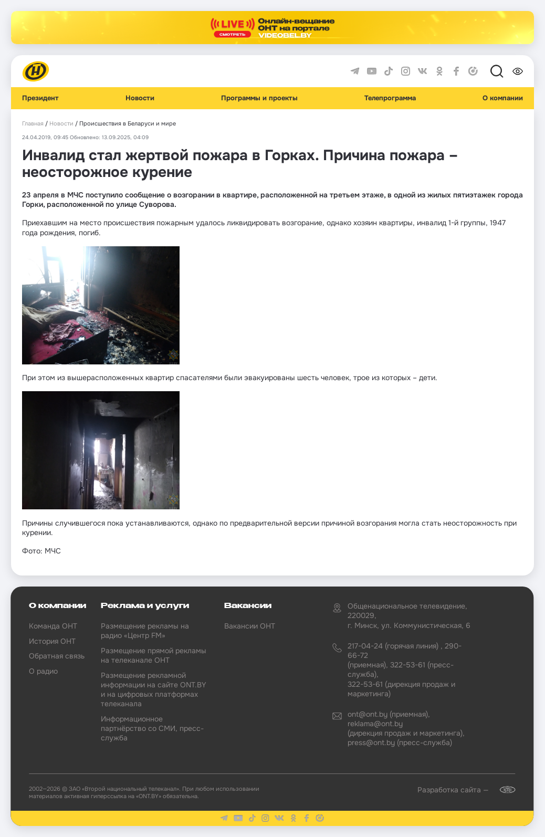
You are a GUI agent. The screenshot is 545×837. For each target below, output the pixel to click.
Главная (33, 123)
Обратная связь (57, 656)
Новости (139, 98)
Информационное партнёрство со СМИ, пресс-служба (152, 728)
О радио (43, 671)
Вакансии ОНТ (249, 626)
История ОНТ (52, 641)
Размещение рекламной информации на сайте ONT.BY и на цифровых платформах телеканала (153, 690)
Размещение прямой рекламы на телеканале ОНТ (153, 655)
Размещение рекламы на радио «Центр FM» (145, 630)
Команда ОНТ (53, 626)
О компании (503, 98)
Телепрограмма (390, 98)
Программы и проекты (259, 98)
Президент (40, 98)
